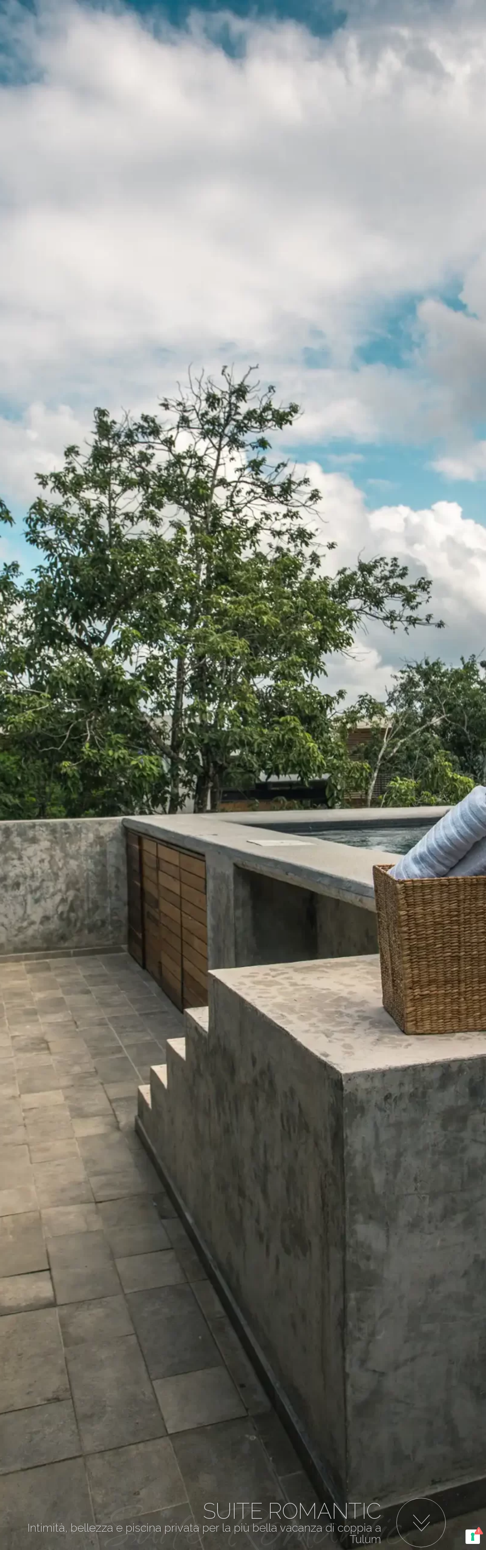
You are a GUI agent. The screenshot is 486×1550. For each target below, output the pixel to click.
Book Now (336, 54)
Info (381, 54)
